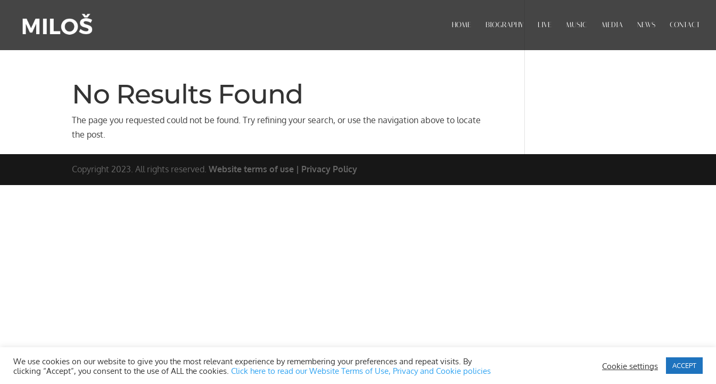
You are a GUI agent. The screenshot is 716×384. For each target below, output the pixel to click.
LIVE (545, 25)
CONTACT (685, 25)
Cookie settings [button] (630, 366)
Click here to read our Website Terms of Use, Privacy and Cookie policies (361, 370)
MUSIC (576, 25)
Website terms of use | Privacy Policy (283, 169)
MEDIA (612, 25)
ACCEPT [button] (684, 365)
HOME (461, 25)
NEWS (646, 25)
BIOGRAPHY (504, 25)
